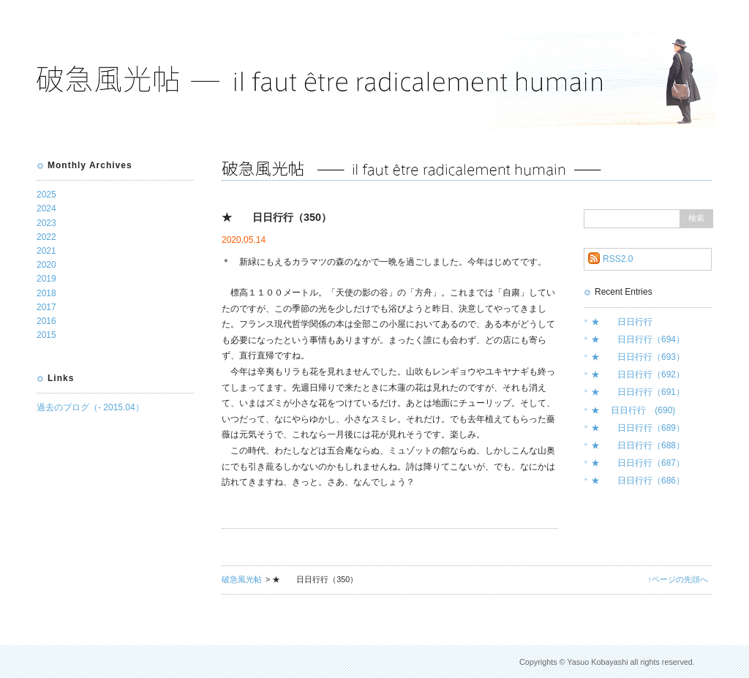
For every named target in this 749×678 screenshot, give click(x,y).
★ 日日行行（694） (638, 339)
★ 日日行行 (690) (633, 410)
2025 (46, 194)
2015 (46, 335)
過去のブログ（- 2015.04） (90, 407)
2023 (46, 223)
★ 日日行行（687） (638, 463)
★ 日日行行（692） (638, 374)
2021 (46, 251)
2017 (46, 307)
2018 (46, 293)
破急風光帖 (242, 579)
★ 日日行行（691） (638, 392)
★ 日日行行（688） (638, 445)
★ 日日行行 (621, 322)
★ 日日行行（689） (638, 428)
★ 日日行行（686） (638, 480)
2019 (46, 279)
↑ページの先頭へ (678, 579)
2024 (46, 208)
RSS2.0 (618, 259)
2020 (46, 265)
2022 (46, 237)
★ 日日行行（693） (638, 357)
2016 (46, 321)
